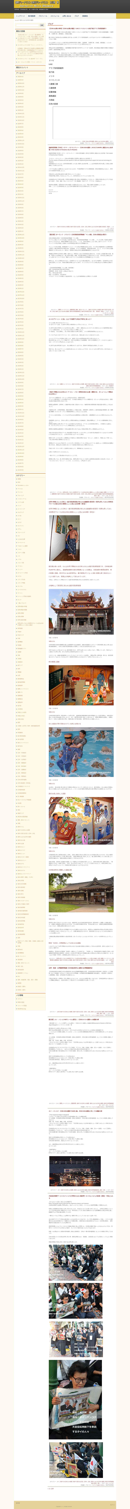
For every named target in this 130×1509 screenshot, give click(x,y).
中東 (83, 141)
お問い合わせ (66, 16)
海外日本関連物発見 (75, 311)
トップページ (20, 16)
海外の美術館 (21, 897)
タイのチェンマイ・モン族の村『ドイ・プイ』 (30, 58)
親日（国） (92, 311)
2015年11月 (21, 376)
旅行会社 (20, 746)
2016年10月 (21, 339)
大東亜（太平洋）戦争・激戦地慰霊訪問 (29, 726)
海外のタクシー (22, 860)
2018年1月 (20, 288)
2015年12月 (21, 372)
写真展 (19, 645)
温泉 (19, 937)
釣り (19, 976)
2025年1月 (20, 110)
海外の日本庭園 (22, 884)
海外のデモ (21, 863)
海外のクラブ (21, 850)
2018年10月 (21, 258)
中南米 (19, 631)
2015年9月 (20, 382)
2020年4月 (20, 221)
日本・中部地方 (22, 756)
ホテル (19, 576)
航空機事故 (21, 953)
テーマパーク (21, 542)
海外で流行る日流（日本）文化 (79, 226)
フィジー (20, 569)
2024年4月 (20, 133)
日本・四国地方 (22, 763)
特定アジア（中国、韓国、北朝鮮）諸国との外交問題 (30, 942)
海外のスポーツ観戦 (23, 857)
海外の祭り (21, 894)
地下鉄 (19, 705)
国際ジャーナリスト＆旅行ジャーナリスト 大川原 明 (37, 4)
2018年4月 (20, 278)
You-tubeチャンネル (23, 485)
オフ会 (19, 515)
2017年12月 (21, 292)
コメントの (22, 1005)
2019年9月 (20, 241)
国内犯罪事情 (21, 682)
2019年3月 (20, 244)
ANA (19, 482)
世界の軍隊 (21, 616)
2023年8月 (20, 150)
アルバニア (21, 495)
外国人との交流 (22, 712)
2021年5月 (20, 181)
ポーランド (107, 313)
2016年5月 (20, 355)
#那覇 (19, 479)
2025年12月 (21, 83)
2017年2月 (20, 325)
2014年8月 (20, 419)
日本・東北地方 (22, 766)
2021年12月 (21, 167)
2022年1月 (20, 164)
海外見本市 (21, 927)
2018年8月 (20, 265)
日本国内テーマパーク (24, 786)
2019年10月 (21, 238)
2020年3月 (20, 224)
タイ (58, 384)
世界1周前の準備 (22, 606)
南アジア (20, 665)
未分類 (19, 803)
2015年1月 (20, 409)
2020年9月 (20, 204)
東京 (19, 810)
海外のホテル (21, 870)
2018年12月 (21, 251)
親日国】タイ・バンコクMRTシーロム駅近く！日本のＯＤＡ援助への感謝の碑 (74, 1019)
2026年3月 (20, 80)
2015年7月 (20, 389)
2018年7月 (20, 268)
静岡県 (19, 983)
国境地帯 (20, 685)
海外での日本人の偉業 (63, 226)
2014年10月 (21, 416)
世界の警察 (21, 613)
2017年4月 (20, 318)
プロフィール (43, 16)
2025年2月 (20, 107)
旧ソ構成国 (21, 796)
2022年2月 (20, 160)
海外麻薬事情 (21, 934)
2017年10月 (21, 298)
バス (19, 556)
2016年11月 (21, 335)
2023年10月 (21, 144)
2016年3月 (20, 362)
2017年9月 (20, 302)
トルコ (19, 549)
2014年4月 (20, 433)
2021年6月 (20, 177)
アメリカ (20, 492)
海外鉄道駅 (21, 931)
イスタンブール (22, 499)
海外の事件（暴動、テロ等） (26, 877)
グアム (19, 529)
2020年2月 (20, 228)
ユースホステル (22, 589)
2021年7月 (20, 174)
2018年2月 (20, 285)
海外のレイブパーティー (24, 874)
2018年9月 (20, 261)
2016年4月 (20, 359)
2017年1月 (20, 329)
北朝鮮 (19, 652)
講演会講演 (21, 969)
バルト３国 (21, 562)
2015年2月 (20, 406)
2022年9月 (20, 154)
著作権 (18, 1503)
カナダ (19, 522)
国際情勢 (72, 309)
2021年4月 (20, 184)
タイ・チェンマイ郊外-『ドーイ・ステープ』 (30, 62)
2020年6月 (20, 214)
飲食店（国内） (22, 986)
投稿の (21, 1002)
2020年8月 (20, 207)
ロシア (19, 599)
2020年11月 (21, 201)
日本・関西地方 (22, 776)
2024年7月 (20, 123)
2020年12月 (21, 197)
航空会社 (20, 949)
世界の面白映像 (22, 620)
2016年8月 (20, 345)
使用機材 (20, 642)
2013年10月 (21, 453)
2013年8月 (20, 460)
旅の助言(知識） (22, 736)
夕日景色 (20, 709)
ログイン (20, 999)
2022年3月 (20, 157)
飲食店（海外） (106, 226)
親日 (112, 313)
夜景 (19, 722)
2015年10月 (21, 379)
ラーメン (20, 593)
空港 (19, 946)
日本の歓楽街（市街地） (24, 783)
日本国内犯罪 (21, 789)
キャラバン (21, 525)
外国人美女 (21, 719)
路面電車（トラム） (23, 973)
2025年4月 (20, 103)
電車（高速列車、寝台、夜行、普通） (28, 979)
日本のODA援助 (89, 141)
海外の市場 (21, 880)
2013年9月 (20, 456)
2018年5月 (20, 275)
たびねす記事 (21, 539)
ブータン (59, 492)
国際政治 (56, 960)
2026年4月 (20, 76)
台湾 (99, 958)
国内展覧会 (21, 679)
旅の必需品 (21, 739)
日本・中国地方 (22, 752)
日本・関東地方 (22, 773)
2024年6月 (20, 127)
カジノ (19, 519)
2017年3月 (20, 322)
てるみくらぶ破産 (22, 546)
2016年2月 (20, 366)
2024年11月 (21, 117)
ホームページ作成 (22, 573)
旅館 (19, 749)
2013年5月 (20, 470)
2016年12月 (21, 332)
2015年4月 (20, 399)
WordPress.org (22, 1009)
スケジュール (55, 16)
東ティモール (21, 806)
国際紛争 (20, 702)
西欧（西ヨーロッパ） (24, 963)
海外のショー (21, 853)
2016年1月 (20, 369)
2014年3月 (20, 436)
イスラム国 (21, 502)
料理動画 (20, 732)
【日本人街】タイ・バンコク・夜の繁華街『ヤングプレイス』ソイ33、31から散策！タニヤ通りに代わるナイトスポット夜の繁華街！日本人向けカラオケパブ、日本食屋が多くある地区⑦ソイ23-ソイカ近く (31, 38)
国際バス (20, 692)
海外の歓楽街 (21, 887)
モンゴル (20, 586)
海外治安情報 (21, 921)
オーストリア (21, 509)
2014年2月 (20, 439)
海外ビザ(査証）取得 (23, 904)
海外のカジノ (21, 847)
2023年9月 (20, 147)
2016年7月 (20, 349)
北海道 (19, 658)
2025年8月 (20, 97)
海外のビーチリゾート (24, 867)
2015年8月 (20, 386)
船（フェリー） (22, 956)
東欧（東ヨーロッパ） (82, 309)
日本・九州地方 (22, 759)
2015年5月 (20, 396)
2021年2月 (20, 191)
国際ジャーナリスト (63, 309)
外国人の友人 (21, 715)
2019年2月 (20, 248)
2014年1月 (20, 443)
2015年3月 (20, 402)
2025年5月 (20, 100)
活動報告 (85, 16)
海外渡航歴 (31, 16)
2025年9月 (20, 93)
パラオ (19, 559)
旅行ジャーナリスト (23, 742)
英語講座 (20, 959)
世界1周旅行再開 (22, 610)
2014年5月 (20, 429)
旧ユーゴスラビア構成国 (24, 800)
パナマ (112, 228)
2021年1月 (20, 194)
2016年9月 (20, 342)
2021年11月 (21, 170)
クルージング (21, 532)
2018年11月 (21, 255)
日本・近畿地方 (22, 769)
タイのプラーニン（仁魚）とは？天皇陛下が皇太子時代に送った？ (70, 319)
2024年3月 (20, 137)
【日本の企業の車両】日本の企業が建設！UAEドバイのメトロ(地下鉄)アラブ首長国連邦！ (78, 28)
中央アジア (21, 635)
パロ (107, 495)
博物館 (19, 672)
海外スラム (21, 826)
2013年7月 (20, 463)
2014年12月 (21, 413)
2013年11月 (21, 450)
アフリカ (20, 488)
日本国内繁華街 (22, 793)
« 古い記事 (51, 1488)
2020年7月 (20, 211)
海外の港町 (21, 890)
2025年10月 (21, 90)
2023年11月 (21, 140)
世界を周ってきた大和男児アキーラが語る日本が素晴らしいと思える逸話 (83, 492)
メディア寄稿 (21, 583)
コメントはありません (97, 143)
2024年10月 (21, 120)
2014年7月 (20, 423)
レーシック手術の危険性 (24, 596)
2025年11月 (21, 86)
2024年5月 (20, 130)
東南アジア (21, 813)
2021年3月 (20, 187)
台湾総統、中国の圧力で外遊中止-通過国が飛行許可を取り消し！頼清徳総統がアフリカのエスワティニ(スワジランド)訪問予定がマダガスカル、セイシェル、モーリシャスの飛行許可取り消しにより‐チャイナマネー (31, 52)
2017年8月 (20, 305)
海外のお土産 (21, 840)
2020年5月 (20, 218)
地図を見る (52, 641)
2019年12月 (21, 234)
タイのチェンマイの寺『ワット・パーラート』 (30, 45)
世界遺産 (20, 628)
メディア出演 (21, 579)
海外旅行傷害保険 (22, 911)
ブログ (76, 16)
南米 (19, 668)
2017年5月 (20, 315)
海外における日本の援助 (101, 141)
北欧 (19, 655)
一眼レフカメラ (22, 603)
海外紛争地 (21, 924)
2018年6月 (20, 271)
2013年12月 (21, 446)
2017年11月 (21, 295)
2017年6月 (20, 312)
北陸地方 (20, 662)
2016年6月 (20, 352)
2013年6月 (20, 466)
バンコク (111, 1105)
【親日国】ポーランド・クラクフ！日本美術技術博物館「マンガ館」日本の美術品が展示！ (78, 234)
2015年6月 (20, 392)
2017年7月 (20, 308)
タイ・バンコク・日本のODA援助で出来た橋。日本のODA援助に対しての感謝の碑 (75, 1111)
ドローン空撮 (21, 552)
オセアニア (21, 512)
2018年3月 (20, 281)
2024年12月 (21, 113)
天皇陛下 (111, 386)
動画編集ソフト (22, 648)
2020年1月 (20, 231)
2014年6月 (20, 426)
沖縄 (19, 823)
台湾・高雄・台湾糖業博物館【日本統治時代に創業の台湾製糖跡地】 (71, 968)
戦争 (19, 729)
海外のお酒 (21, 843)
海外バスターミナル (23, 900)
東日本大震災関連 (22, 816)
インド (19, 505)
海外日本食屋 (85, 311)
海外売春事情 (21, 907)
